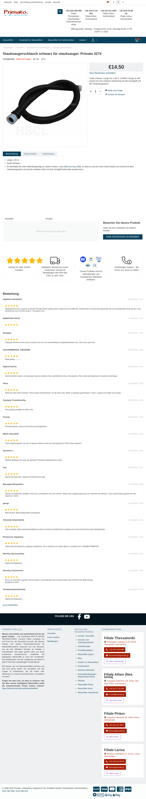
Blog (16, 2)
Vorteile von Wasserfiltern (88, 662)
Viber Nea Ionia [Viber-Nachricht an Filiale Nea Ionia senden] (114, 700)
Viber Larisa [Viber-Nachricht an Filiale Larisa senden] (112, 773)
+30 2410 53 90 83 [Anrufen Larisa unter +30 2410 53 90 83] (115, 761)
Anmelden (51, 633)
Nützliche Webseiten (86, 670)
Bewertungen (48, 154)
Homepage (8, 47)
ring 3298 (64, 166)
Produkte (19, 47)
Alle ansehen (10, 605)
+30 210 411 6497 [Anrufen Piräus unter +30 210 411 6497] (115, 725)
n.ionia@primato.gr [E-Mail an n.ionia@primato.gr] (115, 694)
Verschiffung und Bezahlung (31, 2)
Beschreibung (12, 154)
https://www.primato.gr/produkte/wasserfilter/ (20, 688)
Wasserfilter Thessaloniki (88, 692)
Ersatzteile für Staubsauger (38, 47)
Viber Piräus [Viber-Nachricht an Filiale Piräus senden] (112, 737)
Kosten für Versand (116, 94)
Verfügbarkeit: (9, 59)
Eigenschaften (30, 154)
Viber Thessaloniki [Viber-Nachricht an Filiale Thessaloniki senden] (115, 661)
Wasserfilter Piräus (85, 684)
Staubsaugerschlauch (62, 47)
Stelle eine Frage (114, 90)
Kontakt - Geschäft (52, 2)
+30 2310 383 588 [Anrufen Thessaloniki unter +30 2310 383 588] (115, 649)
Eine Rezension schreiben (103, 73)
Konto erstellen (53, 637)
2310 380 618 (22, 791)
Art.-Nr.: (36, 59)
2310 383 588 (8, 791)
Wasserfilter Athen (85, 688)
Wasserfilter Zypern (86, 654)
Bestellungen (52, 641)
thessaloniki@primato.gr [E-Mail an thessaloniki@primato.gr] (117, 655)
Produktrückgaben (85, 650)
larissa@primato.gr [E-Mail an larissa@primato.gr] (115, 767)
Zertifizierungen (84, 646)
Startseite (8, 2)
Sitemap (81, 681)
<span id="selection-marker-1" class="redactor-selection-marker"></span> (33, 193)
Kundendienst (83, 666)
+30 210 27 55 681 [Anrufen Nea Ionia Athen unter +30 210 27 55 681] (115, 689)
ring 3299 (76, 166)
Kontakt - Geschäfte (86, 636)
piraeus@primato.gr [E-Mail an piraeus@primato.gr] (115, 731)
